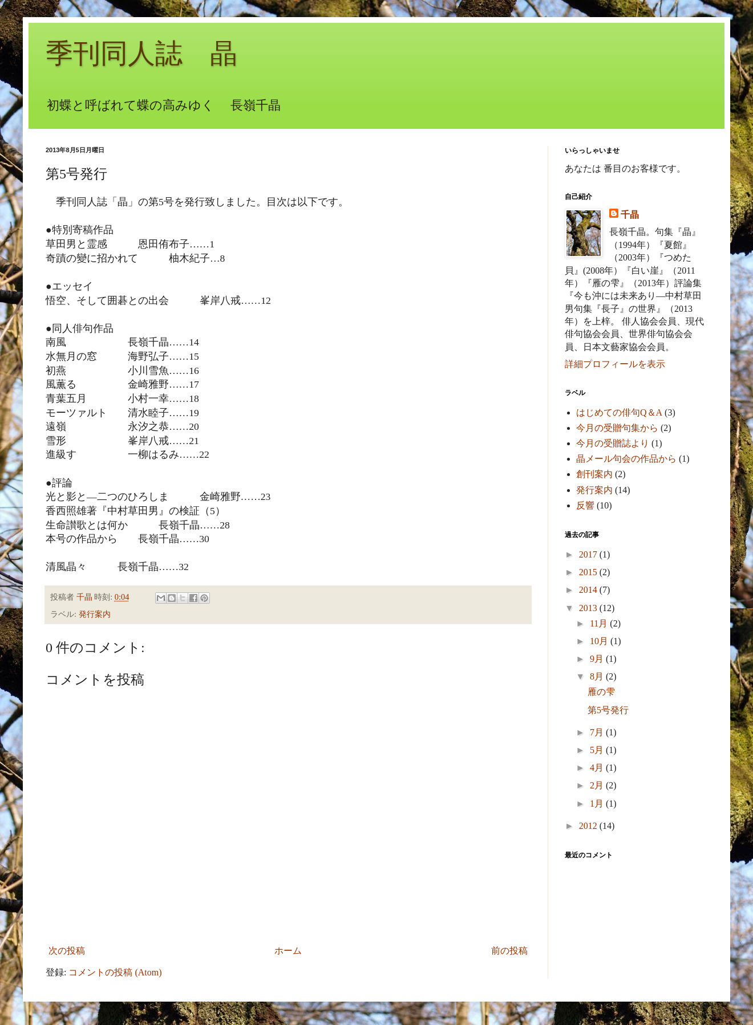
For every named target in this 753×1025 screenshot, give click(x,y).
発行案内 (95, 614)
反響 (585, 505)
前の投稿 (509, 950)
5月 (598, 750)
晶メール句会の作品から (626, 458)
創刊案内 (594, 474)
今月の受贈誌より (612, 443)
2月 (598, 785)
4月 (598, 767)
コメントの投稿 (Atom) (114, 972)
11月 (600, 623)
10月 (600, 641)
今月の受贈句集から (617, 428)
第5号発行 (608, 710)
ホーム (288, 950)
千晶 (630, 214)
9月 (598, 659)
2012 (589, 826)
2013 (589, 608)
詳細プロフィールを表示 (615, 364)
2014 (589, 590)
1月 (598, 803)
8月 (598, 676)
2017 (589, 554)
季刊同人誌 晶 (141, 53)
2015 (589, 572)
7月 (598, 732)
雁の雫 (601, 692)
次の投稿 (66, 950)
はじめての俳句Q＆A (619, 412)
